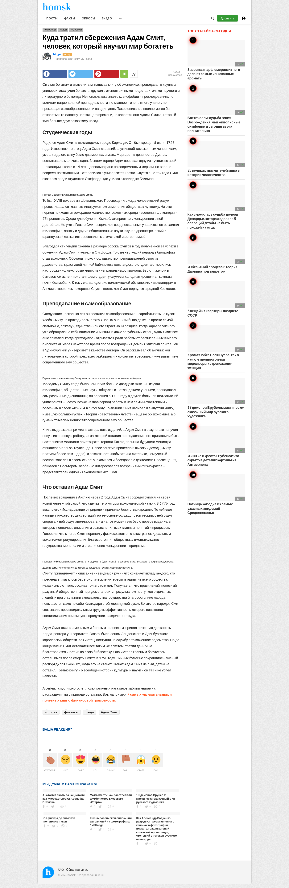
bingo (57, 58)
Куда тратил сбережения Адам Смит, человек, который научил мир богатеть (108, 46)
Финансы (50, 34)
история (51, 716)
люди (89, 716)
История (76, 34)
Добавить (227, 22)
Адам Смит (109, 716)
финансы (71, 716)
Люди (63, 34)
